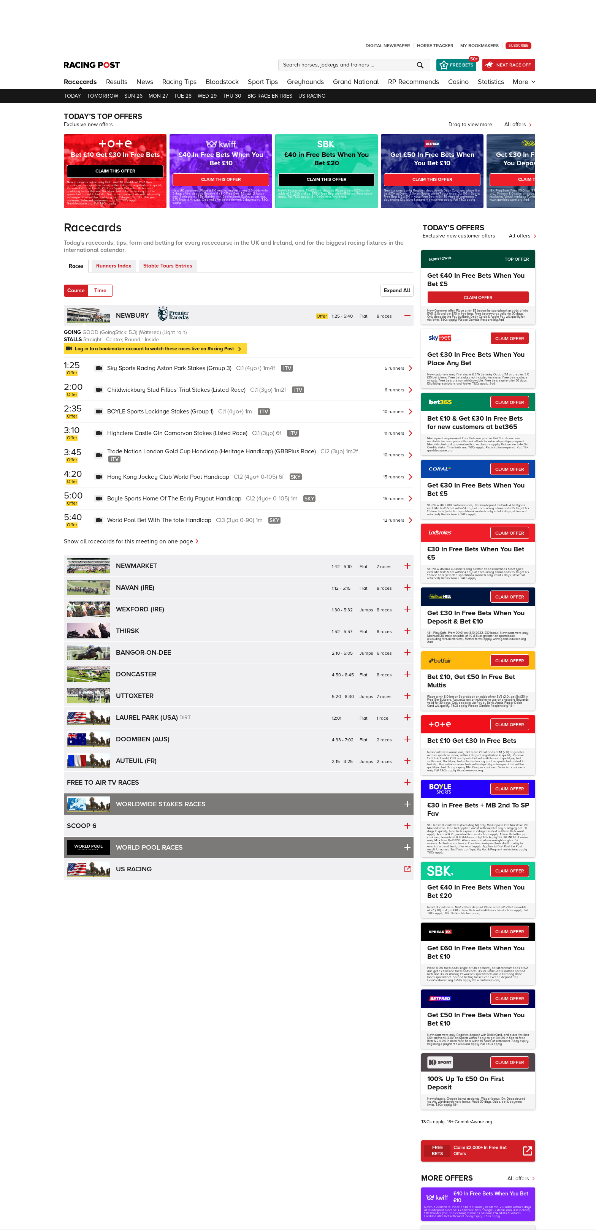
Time (100, 290)
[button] (355, 65)
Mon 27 (158, 96)
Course (76, 290)
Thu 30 (232, 96)
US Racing (311, 96)
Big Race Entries (269, 96)
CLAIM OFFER (478, 298)
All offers (518, 124)
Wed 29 (207, 96)
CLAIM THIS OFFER (115, 171)
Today (72, 96)
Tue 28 (183, 96)
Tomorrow (102, 96)
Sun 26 (133, 96)
